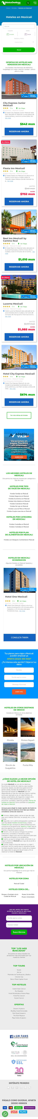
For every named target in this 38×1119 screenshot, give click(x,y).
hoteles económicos (19, 823)
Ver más (8, 118)
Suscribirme (19, 932)
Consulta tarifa (19, 637)
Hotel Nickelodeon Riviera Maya (19, 993)
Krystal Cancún (19, 998)
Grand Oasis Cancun (19, 989)
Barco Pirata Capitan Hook (19, 979)
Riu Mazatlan (19, 991)
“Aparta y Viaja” (25, 826)
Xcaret (19, 970)
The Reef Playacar (19, 1015)
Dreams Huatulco (19, 1008)
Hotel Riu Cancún (19, 996)
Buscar (19, 50)
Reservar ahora (19, 131)
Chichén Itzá (19, 977)
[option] (19, 604)
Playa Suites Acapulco (19, 1018)
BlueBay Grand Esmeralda (19, 1011)
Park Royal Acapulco (19, 1013)
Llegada (10, 30)
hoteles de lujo (7, 824)
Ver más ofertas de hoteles (19, 415)
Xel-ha (19, 972)
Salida (27, 30)
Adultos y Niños (19, 38)
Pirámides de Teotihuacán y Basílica (19, 974)
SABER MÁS (19, 692)
